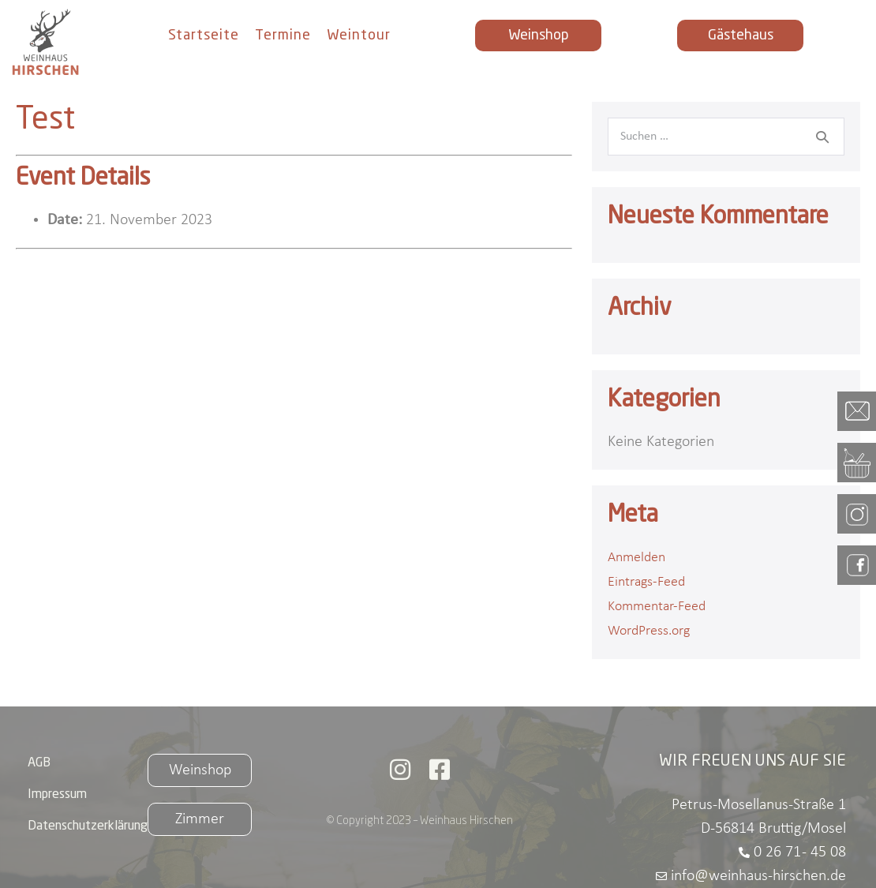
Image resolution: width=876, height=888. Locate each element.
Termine (283, 35)
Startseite (203, 35)
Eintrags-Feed (646, 582)
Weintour (359, 35)
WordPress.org (649, 631)
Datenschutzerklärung (88, 826)
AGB (39, 763)
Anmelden (636, 557)
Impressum (57, 795)
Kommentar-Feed (657, 606)
